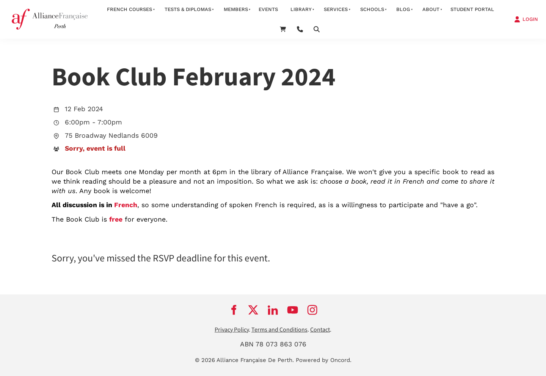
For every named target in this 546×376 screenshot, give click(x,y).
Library (301, 9)
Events (268, 9)
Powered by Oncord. (323, 360)
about (430, 9)
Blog (403, 9)
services (336, 9)
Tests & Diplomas (188, 9)
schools (372, 9)
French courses (129, 9)
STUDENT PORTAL (472, 9)
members (236, 9)
